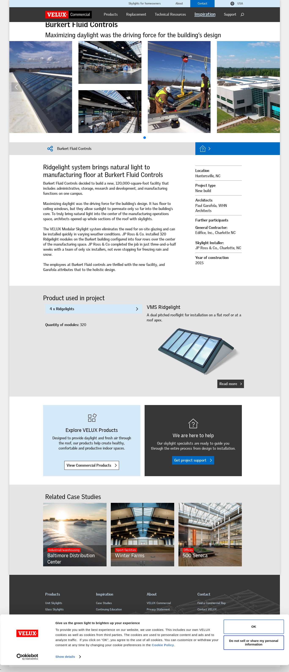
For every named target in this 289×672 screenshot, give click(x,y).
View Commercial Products (92, 465)
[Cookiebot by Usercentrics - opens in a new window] (27, 664)
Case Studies (104, 603)
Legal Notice (154, 616)
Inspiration (204, 14)
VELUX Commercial (159, 603)
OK (253, 633)
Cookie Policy (163, 652)
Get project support (193, 460)
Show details (65, 663)
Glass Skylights (54, 609)
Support (230, 14)
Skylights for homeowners (145, 3)
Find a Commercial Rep (211, 603)
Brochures (102, 616)
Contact (202, 3)
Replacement (136, 14)
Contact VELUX (207, 609)
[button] (144, 137)
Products (111, 14)
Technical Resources (170, 14)
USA (240, 3)
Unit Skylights (53, 603)
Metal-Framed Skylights (59, 616)
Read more (230, 384)
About (179, 3)
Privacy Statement (158, 609)
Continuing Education (109, 609)
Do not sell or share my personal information (253, 649)
